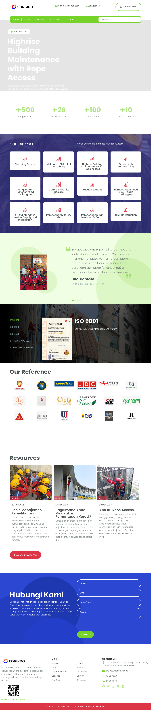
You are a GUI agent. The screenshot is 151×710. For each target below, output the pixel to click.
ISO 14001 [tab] (14, 327)
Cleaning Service (25, 164)
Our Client (55, 19)
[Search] (120, 19)
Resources (82, 680)
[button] (73, 300)
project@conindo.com (117, 670)
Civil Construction (126, 215)
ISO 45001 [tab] (15, 334)
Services (40, 19)
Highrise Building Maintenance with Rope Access (92, 167)
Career (80, 675)
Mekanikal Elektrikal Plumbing (58, 165)
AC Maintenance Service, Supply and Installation (25, 217)
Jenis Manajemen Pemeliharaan (27, 512)
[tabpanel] (90, 340)
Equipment (82, 671)
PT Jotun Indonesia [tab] (20, 340)
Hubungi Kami (128, 6)
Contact (70, 19)
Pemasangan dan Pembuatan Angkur (92, 216)
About (27, 19)
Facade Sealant (92, 189)
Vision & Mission (59, 671)
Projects (81, 667)
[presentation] (95, 624)
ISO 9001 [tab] (14, 320)
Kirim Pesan (85, 634)
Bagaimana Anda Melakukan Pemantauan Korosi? (73, 513)
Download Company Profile (13, 699)
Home (16, 19)
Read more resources (25, 554)
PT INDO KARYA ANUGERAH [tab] (23, 347)
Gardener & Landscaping (126, 165)
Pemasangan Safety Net (58, 216)
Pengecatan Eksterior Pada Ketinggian (25, 192)
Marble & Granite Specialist (58, 191)
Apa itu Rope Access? (117, 510)
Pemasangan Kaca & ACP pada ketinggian (126, 192)
